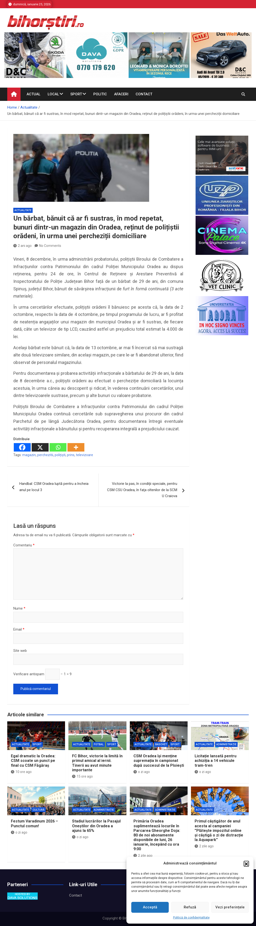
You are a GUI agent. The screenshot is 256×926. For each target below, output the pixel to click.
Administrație (226, 744)
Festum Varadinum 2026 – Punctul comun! (34, 823)
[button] (246, 863)
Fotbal (99, 744)
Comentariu (24, 545)
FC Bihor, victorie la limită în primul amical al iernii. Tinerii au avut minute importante (97, 763)
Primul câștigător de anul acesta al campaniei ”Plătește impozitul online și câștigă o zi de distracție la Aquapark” (219, 830)
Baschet (161, 744)
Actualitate (23, 210)
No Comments (50, 246)
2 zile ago (143, 855)
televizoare (84, 455)
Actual (33, 94)
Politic (100, 94)
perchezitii (45, 455)
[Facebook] (22, 447)
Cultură (38, 809)
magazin (29, 455)
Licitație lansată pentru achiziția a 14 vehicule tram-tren (215, 760)
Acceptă (150, 907)
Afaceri (121, 94)
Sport (76, 94)
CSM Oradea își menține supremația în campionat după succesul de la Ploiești (158, 760)
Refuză (190, 907)
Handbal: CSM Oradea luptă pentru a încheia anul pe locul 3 (53, 486)
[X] (40, 447)
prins (70, 455)
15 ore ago (82, 776)
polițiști (60, 455)
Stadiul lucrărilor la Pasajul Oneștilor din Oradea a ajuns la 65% (96, 826)
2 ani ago (22, 246)
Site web (20, 650)
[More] (75, 447)
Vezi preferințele (230, 907)
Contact (144, 94)
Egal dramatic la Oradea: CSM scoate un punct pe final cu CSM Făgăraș (33, 760)
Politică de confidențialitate (191, 917)
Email (18, 629)
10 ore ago (21, 772)
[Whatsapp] (58, 447)
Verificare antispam (28, 674)
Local (53, 94)
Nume (19, 608)
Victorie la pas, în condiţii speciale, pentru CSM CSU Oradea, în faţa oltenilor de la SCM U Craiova (142, 489)
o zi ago (141, 772)
